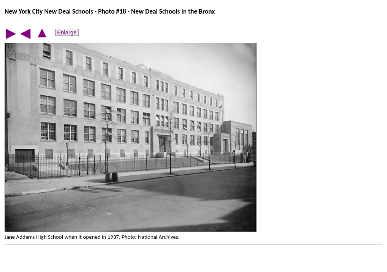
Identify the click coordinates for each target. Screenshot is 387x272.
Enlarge (67, 32)
